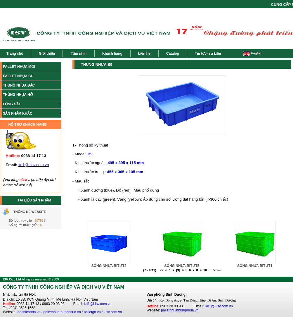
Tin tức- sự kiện (208, 53)
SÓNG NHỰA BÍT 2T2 (108, 266)
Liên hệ (144, 53)
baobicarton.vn (29, 312)
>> (219, 270)
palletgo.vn (92, 312)
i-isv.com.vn (113, 312)
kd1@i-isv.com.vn (98, 304)
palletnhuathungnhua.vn (62, 312)
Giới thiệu (47, 53)
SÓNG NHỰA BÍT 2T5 (182, 266)
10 (205, 270)
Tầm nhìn (78, 53)
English (252, 53)
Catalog (172, 53)
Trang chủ (14, 53)
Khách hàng (112, 53)
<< (162, 270)
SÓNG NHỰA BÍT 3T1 (254, 266)
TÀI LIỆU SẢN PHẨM (34, 200)
